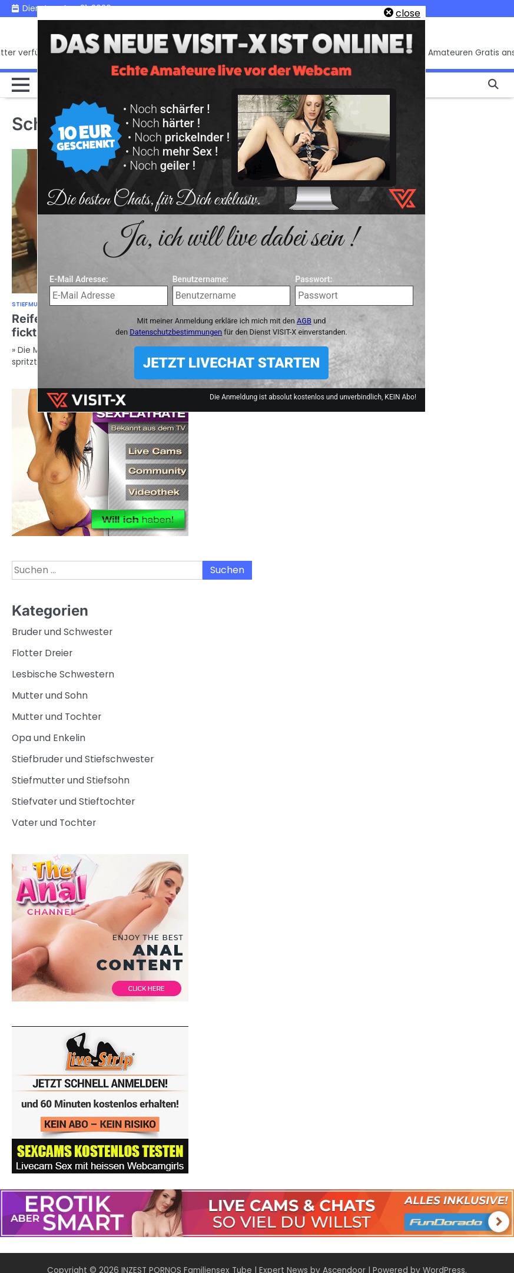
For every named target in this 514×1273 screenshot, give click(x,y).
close (408, 13)
